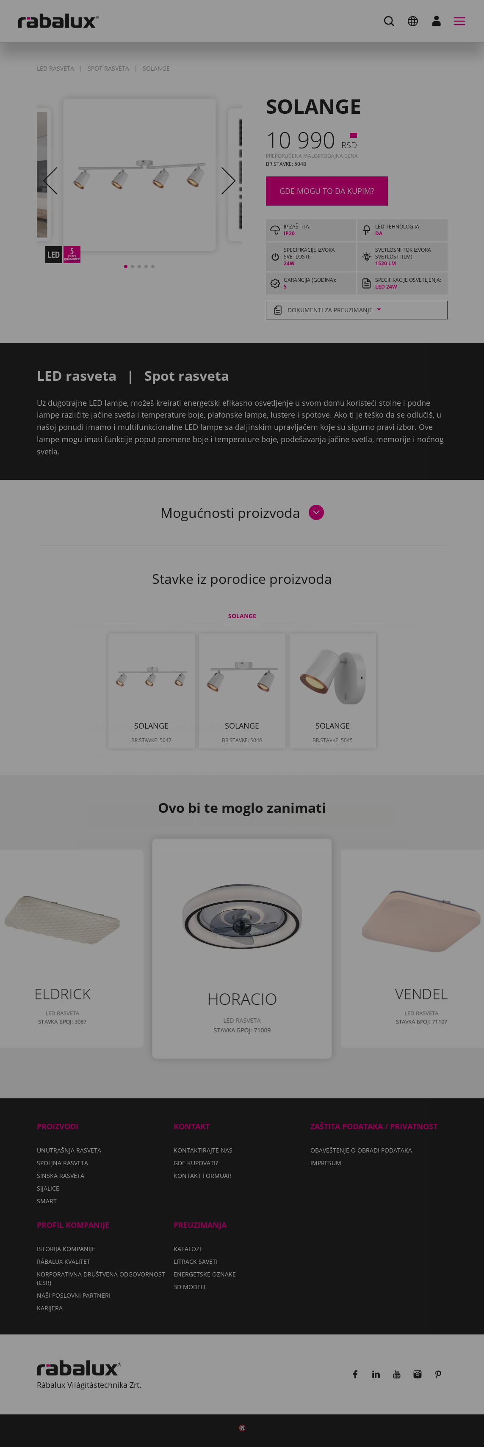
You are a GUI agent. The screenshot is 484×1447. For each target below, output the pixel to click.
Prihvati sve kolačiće (344, 765)
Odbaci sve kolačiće (244, 765)
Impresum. (196, 741)
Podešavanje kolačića (141, 765)
